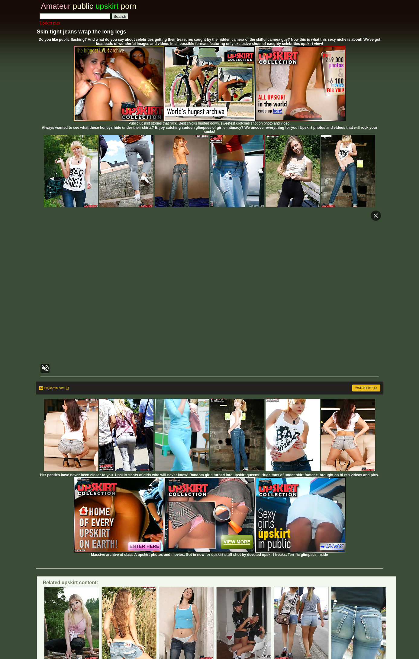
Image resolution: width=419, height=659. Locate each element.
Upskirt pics (50, 23)
